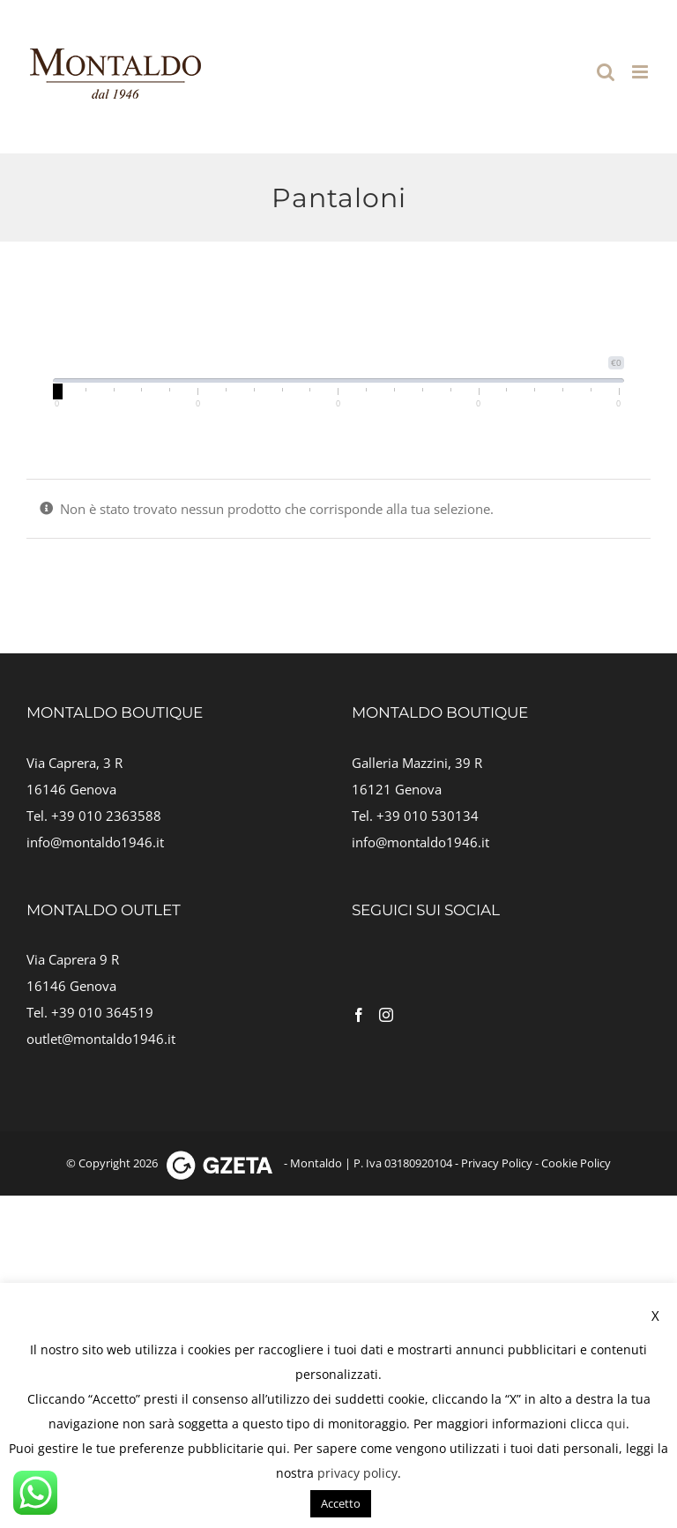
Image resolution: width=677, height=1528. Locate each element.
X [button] (655, 1315)
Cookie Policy (576, 1163)
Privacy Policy (496, 1163)
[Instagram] (386, 1015)
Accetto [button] (341, 1503)
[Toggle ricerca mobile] (605, 72)
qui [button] (276, 1448)
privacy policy (357, 1473)
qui (616, 1423)
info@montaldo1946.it (95, 842)
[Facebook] (359, 1015)
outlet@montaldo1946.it (100, 1038)
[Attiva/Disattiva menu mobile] (641, 72)
